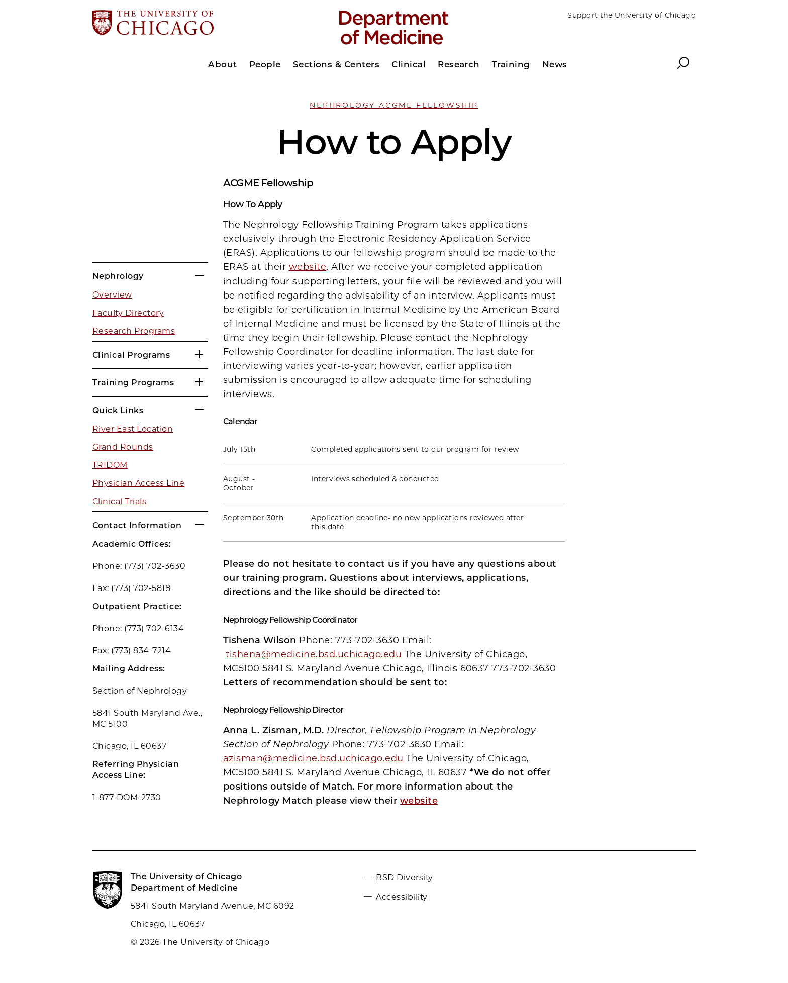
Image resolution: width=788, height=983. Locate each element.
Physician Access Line (138, 483)
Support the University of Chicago (631, 15)
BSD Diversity (404, 877)
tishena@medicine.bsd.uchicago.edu (314, 654)
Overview (112, 295)
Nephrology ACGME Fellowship (394, 105)
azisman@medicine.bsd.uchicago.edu (313, 758)
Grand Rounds (122, 447)
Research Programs (133, 331)
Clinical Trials (119, 501)
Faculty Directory (128, 313)
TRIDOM (110, 465)
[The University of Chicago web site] (191, 23)
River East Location (132, 429)
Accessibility (401, 896)
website (307, 266)
